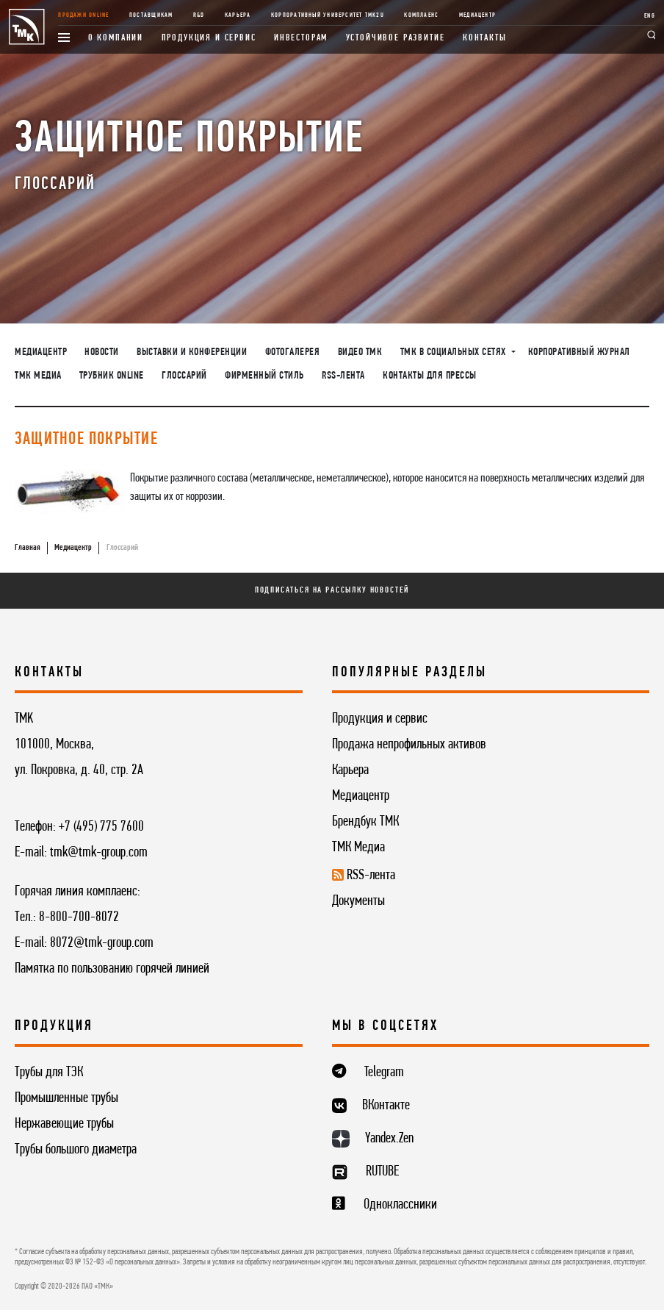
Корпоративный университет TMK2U (327, 15)
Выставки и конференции (192, 352)
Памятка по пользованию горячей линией (112, 969)
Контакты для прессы (430, 376)
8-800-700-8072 (79, 917)
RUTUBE (382, 1171)
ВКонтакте (386, 1105)
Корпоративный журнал (579, 352)
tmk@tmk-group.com (99, 852)
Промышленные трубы (66, 1098)
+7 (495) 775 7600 (101, 827)
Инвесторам (301, 38)
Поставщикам (151, 15)
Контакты (485, 38)
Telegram (384, 1072)
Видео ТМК (360, 352)
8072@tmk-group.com (102, 943)
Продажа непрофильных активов (409, 744)
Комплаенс (421, 15)
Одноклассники (400, 1205)
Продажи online (83, 15)
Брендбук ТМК (365, 822)
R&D (199, 15)
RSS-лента (343, 376)
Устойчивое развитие (395, 38)
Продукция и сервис (209, 38)
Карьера (238, 15)
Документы (358, 901)
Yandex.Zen (389, 1138)
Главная (27, 547)
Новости (101, 352)
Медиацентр (477, 15)
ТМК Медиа (38, 376)
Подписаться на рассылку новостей (332, 590)
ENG (649, 15)
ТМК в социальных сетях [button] (454, 352)
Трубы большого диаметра (76, 1149)
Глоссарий (184, 376)
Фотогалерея (292, 352)
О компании (115, 38)
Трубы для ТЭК (49, 1072)
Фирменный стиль (264, 376)
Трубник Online (111, 376)
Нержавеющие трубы (64, 1124)
